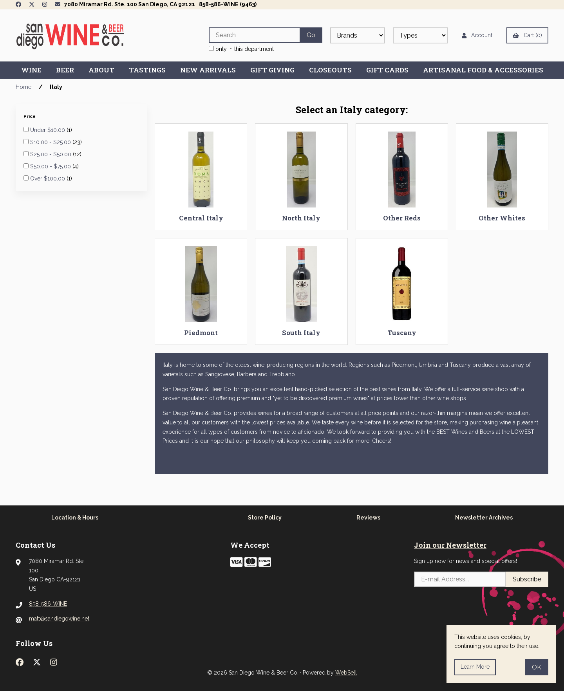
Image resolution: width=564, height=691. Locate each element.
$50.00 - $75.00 (51, 166)
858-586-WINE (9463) (228, 4)
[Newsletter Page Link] (57, 4)
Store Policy (265, 517)
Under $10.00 (48, 130)
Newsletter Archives (484, 517)
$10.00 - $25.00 (51, 142)
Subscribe (527, 579)
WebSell (346, 672)
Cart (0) (527, 35)
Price (30, 116)
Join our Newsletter (450, 545)
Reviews (368, 517)
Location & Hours (74, 517)
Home (23, 87)
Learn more (475, 667)
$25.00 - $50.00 (51, 154)
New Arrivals (208, 69)
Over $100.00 (48, 178)
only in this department (241, 49)
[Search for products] (254, 35)
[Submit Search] (311, 35)
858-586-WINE (48, 604)
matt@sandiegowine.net (59, 618)
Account (477, 35)
